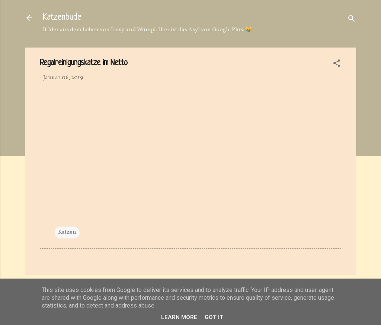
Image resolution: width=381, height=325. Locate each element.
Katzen (67, 232)
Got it (214, 317)
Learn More (179, 317)
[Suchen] (351, 20)
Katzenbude (62, 17)
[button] (336, 65)
